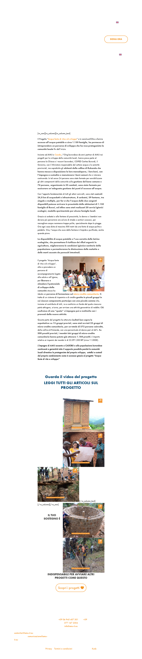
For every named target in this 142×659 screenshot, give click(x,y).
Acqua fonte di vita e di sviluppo (62, 138)
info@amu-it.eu (71, 626)
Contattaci (99, 22)
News (106, 27)
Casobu (58, 154)
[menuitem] (121, 22)
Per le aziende (118, 10)
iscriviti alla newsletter (90, 10)
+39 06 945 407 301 (68, 619)
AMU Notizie (62, 10)
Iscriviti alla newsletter (103, 55)
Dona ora (116, 39)
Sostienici (122, 27)
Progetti (90, 27)
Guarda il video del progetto (71, 376)
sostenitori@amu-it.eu (23, 633)
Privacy (48, 648)
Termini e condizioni (63, 648)
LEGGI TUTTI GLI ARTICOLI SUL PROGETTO (71, 385)
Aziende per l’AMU (105, 46)
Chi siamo (72, 27)
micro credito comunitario (86, 293)
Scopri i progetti (68, 588)
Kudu (94, 648)
